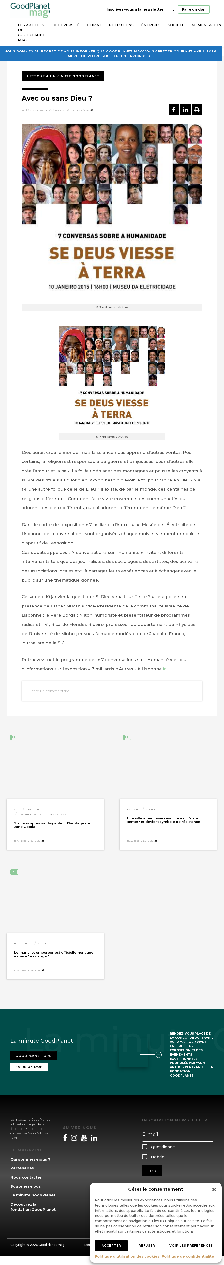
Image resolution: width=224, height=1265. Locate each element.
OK (152, 1171)
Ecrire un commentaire (49, 691)
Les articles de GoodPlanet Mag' (43, 814)
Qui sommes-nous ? (30, 1159)
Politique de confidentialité (188, 1256)
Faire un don (194, 9)
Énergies (150, 25)
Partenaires (22, 1168)
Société (176, 25)
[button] (214, 1189)
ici (165, 668)
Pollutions (121, 25)
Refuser (147, 1245)
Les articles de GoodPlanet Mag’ (31, 32)
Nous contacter (26, 1177)
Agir (17, 809)
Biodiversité (66, 25)
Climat (94, 25)
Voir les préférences (191, 1245)
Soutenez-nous (25, 1186)
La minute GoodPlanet (32, 1195)
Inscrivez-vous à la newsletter (135, 9)
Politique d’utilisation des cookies (127, 1256)
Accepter (111, 1245)
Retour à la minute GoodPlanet (63, 76)
